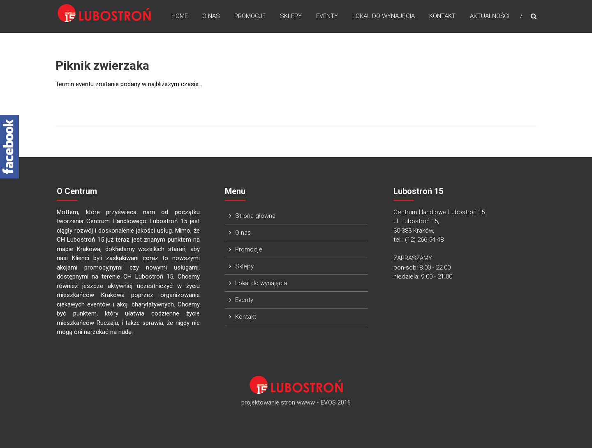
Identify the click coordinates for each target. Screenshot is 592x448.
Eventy (327, 16)
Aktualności (489, 16)
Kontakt (442, 16)
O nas (211, 16)
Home (179, 16)
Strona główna (255, 215)
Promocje (250, 16)
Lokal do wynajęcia (383, 16)
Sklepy (291, 16)
